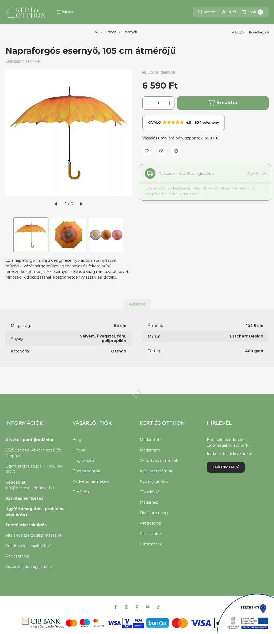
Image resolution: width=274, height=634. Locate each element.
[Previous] (8, 234)
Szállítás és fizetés (24, 498)
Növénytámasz (154, 481)
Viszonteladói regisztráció (29, 566)
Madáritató (150, 450)
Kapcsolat (15, 482)
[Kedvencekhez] (146, 150)
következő (259, 32)
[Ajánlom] (161, 150)
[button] (66, 12)
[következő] (80, 204)
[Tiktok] (158, 607)
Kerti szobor (151, 533)
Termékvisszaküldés (26, 524)
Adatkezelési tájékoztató (28, 545)
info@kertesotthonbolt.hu (29, 487)
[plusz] (169, 103)
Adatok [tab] (137, 304)
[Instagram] (126, 607)
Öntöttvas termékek (159, 460)
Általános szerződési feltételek (33, 535)
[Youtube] (147, 607)
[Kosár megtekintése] (252, 12)
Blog (77, 439)
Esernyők (130, 32)
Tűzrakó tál (150, 491)
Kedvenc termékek (91, 481)
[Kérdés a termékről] (175, 150)
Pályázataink (17, 556)
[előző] (56, 204)
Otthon (110, 32)
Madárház (149, 502)
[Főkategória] (96, 32)
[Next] (129, 234)
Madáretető (151, 439)
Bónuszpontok (86, 471)
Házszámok (151, 544)
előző (238, 32)
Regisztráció (84, 460)
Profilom (81, 491)
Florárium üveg (154, 512)
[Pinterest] (137, 607)
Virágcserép (151, 523)
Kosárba (223, 103)
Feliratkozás (225, 467)
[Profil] (229, 12)
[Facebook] (115, 607)
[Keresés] (207, 12)
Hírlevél (79, 450)
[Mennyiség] (158, 103)
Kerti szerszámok (156, 471)
